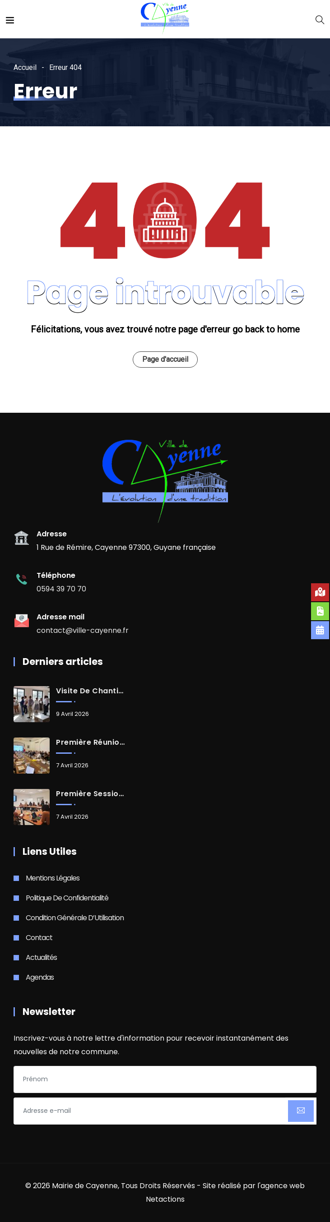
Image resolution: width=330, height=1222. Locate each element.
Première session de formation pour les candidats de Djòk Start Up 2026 (90, 794)
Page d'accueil (165, 359)
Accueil (25, 67)
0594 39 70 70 (61, 589)
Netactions (165, 1199)
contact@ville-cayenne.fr (83, 630)
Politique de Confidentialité (67, 898)
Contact (39, 937)
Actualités (41, 957)
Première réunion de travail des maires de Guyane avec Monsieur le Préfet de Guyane (90, 742)
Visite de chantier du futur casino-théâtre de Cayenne (90, 691)
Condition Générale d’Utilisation (75, 918)
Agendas (40, 977)
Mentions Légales (52, 878)
